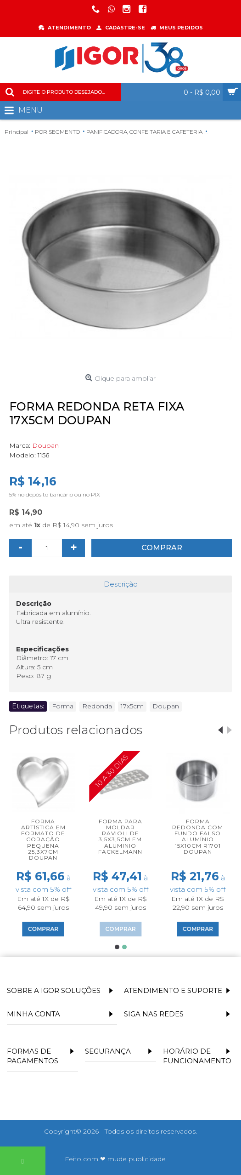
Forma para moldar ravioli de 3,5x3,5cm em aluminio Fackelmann (120, 836)
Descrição (121, 584)
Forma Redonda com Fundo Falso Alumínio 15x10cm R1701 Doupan (197, 836)
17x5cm (132, 706)
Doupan (45, 445)
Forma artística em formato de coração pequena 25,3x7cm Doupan (43, 839)
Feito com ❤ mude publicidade (115, 1159)
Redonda (97, 706)
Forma (62, 706)
